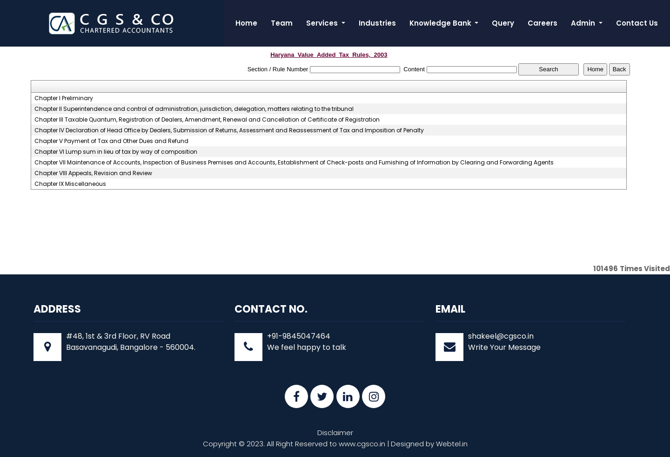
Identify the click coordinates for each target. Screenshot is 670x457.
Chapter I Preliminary (63, 98)
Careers (542, 23)
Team (282, 23)
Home (246, 23)
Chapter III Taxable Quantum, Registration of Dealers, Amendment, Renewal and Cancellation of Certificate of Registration (207, 119)
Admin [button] (584, 23)
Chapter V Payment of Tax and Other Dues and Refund (111, 141)
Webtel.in (452, 444)
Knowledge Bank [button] (441, 23)
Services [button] (323, 23)
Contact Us (637, 23)
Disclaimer (335, 432)
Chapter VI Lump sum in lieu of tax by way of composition (115, 152)
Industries (377, 23)
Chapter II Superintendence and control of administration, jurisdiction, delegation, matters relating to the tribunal (194, 109)
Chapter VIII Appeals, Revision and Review (93, 173)
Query (503, 23)
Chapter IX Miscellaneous (70, 184)
